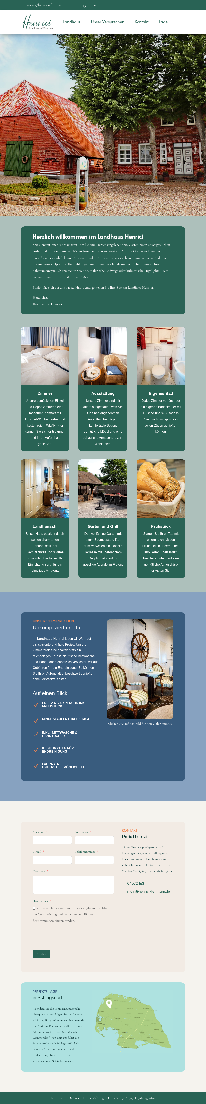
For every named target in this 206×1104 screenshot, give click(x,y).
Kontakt (142, 22)
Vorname (38, 832)
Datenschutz (40, 901)
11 (142, 703)
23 (145, 709)
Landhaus (71, 22)
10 (139, 703)
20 (135, 709)
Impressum (58, 1098)
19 (170, 703)
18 (166, 703)
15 (156, 703)
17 (163, 703)
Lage (163, 22)
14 (152, 703)
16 (159, 703)
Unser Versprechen (107, 22)
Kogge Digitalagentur (141, 1098)
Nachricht (39, 871)
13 (149, 703)
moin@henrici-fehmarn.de (148, 891)
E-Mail (37, 852)
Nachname (81, 832)
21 (138, 709)
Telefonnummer (85, 852)
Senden (41, 954)
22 (141, 709)
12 (146, 703)
